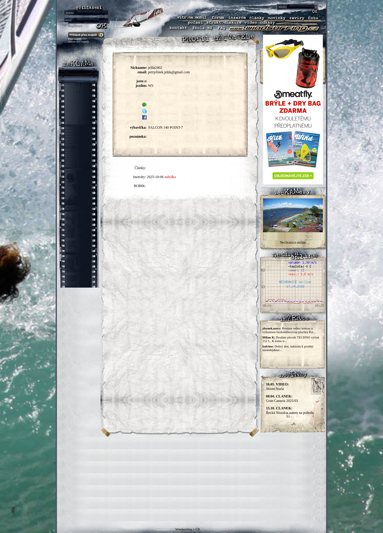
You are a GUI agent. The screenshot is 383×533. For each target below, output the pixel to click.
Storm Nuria (277, 386)
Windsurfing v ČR (187, 529)
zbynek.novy (271, 328)
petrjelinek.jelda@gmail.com (169, 72)
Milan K (268, 337)
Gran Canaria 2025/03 (282, 398)
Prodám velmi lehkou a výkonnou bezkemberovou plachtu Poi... (289, 330)
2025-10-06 (155, 177)
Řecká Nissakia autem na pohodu (290, 410)
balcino (267, 346)
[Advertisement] (191, 479)
